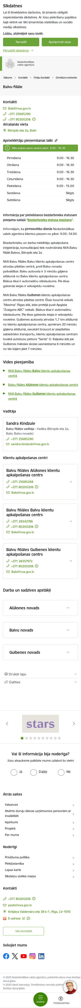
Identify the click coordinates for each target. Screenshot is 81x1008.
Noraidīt (21, 42)
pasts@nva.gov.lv (20, 905)
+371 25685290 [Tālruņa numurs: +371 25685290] (19, 114)
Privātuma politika (17, 857)
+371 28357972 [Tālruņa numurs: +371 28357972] (22, 561)
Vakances (11, 805)
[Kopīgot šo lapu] (40, 682)
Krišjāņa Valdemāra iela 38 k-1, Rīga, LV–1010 (39, 912)
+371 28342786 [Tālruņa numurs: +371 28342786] (22, 521)
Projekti (10, 828)
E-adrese (14, 918)
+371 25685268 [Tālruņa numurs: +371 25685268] (22, 482)
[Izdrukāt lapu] (40, 674)
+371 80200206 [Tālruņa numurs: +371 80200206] (19, 119)
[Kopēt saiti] (55, 140)
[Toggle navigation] (40, 999)
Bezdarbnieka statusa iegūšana (50, 220)
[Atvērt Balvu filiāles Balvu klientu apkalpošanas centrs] (70, 521)
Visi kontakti (23, 931)
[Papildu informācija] (33, 119)
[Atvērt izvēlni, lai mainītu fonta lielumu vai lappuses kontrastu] (61, 1001)
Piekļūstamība (14, 863)
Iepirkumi (11, 822)
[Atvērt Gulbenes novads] (67, 652)
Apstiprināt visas (60, 42)
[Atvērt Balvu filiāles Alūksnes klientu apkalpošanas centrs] (70, 482)
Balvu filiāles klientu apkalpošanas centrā (43, 385)
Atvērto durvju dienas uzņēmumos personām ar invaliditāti (38, 813)
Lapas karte (13, 870)
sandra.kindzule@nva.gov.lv (30, 444)
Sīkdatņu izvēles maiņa (20, 876)
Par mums (12, 835)
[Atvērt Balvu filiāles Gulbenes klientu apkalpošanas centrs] (70, 561)
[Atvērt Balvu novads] (67, 630)
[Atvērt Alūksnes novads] (67, 607)
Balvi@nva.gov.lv (19, 108)
